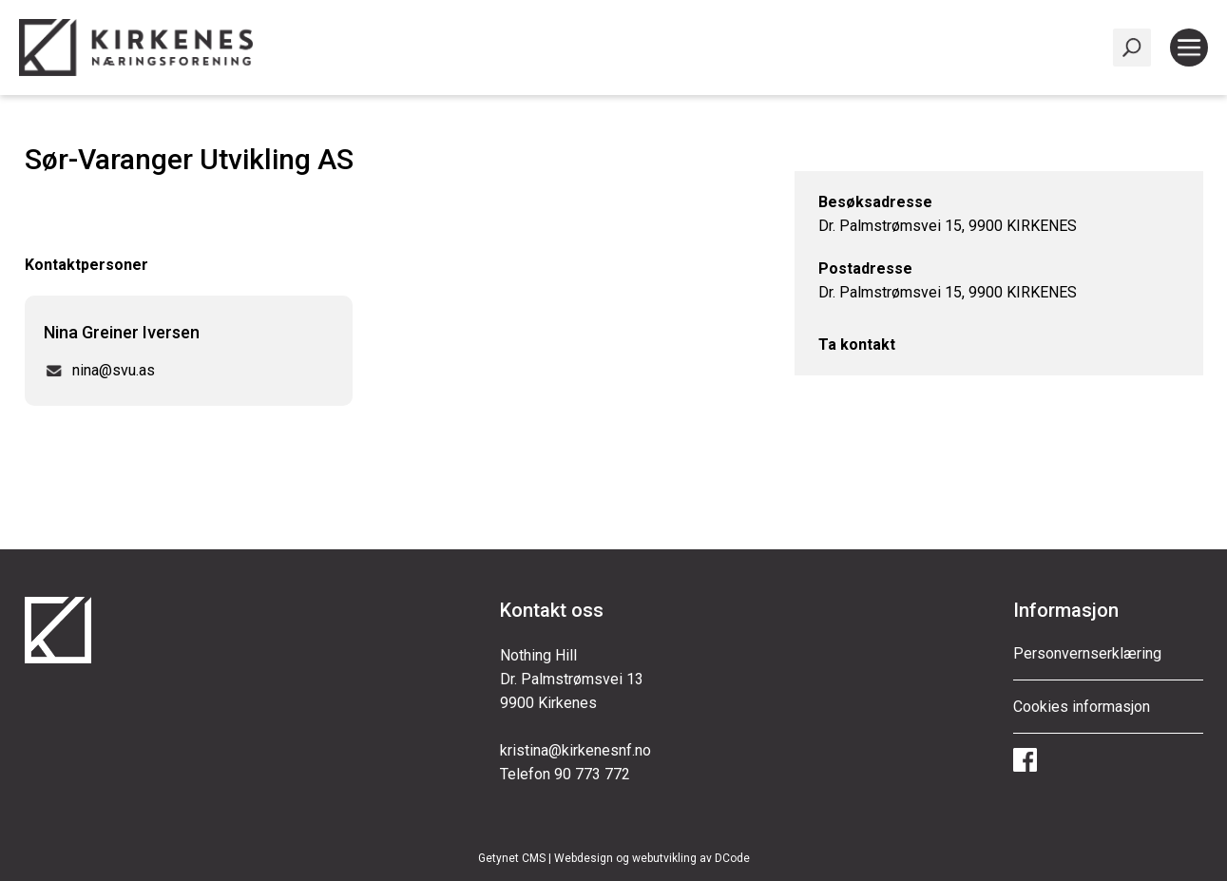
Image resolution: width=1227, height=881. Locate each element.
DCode (732, 858)
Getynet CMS (512, 858)
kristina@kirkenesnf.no (575, 750)
